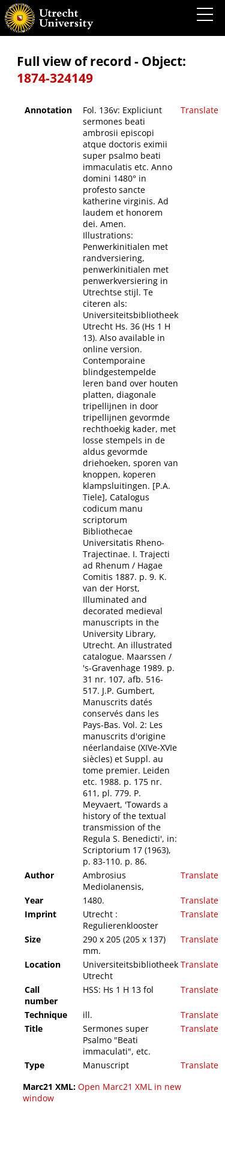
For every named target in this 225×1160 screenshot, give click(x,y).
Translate (199, 110)
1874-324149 (55, 78)
